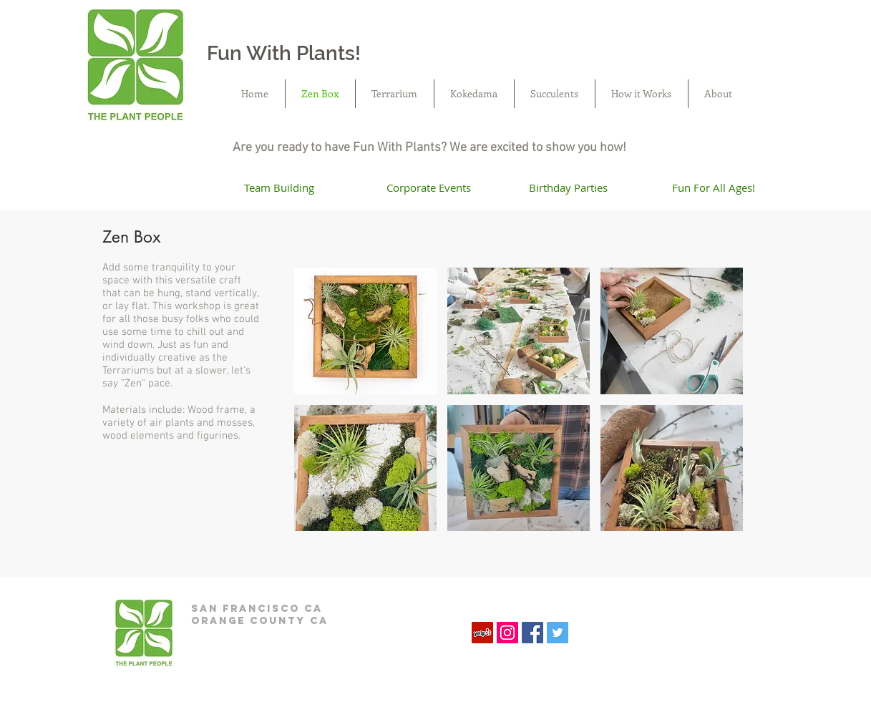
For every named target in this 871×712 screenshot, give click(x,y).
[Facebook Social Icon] (532, 632)
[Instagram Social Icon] (507, 632)
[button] (365, 331)
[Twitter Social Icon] (557, 632)
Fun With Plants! (284, 53)
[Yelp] (482, 632)
